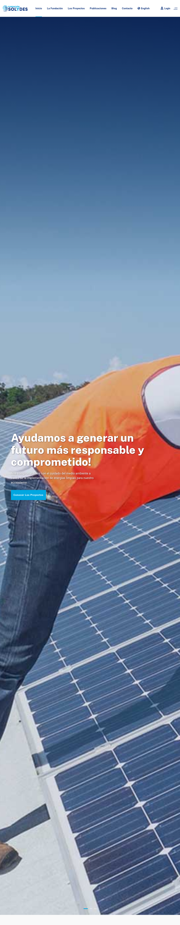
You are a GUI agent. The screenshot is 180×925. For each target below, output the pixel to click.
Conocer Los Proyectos (28, 495)
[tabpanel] (90, 466)
